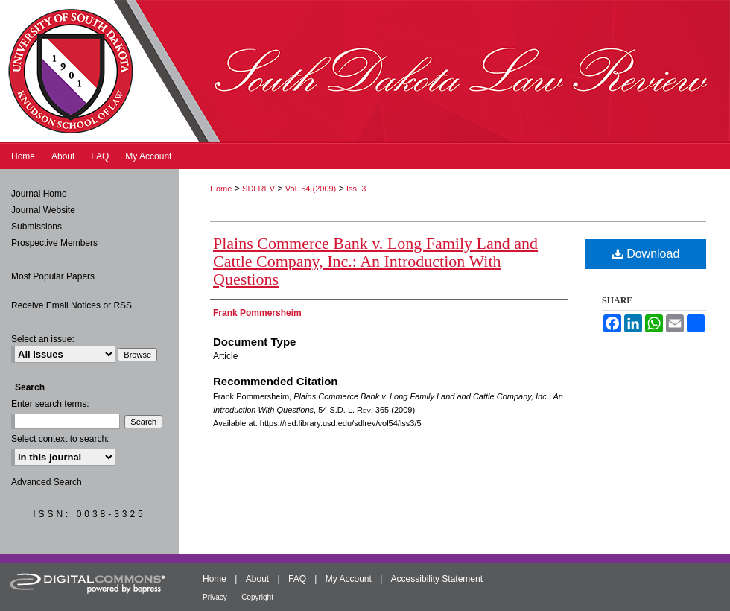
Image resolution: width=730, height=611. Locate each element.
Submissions (36, 226)
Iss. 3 (356, 188)
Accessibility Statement (437, 579)
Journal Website (43, 210)
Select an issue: (42, 339)
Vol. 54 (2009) (311, 188)
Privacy (215, 597)
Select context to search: (60, 439)
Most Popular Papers (53, 276)
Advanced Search (46, 482)
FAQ (297, 579)
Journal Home (39, 194)
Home (221, 188)
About (257, 579)
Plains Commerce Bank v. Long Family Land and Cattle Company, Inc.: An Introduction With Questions (375, 261)
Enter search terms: (50, 404)
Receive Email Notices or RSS (71, 305)
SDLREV (258, 188)
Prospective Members (54, 243)
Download (646, 253)
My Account (349, 579)
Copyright (257, 597)
